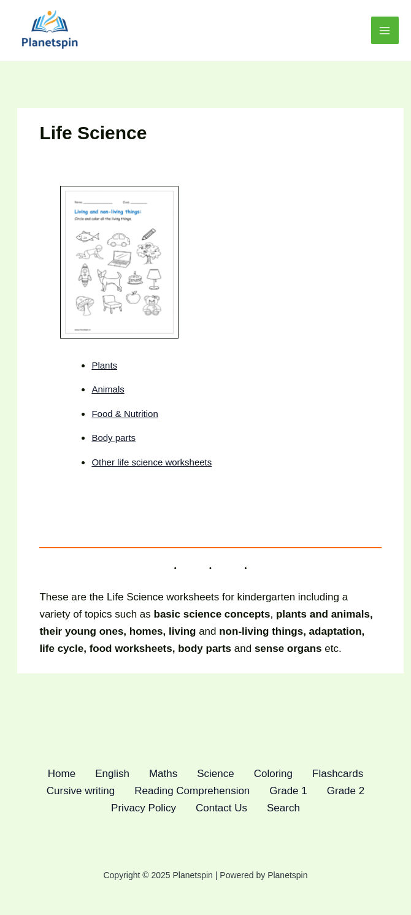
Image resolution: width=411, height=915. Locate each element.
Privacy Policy (143, 808)
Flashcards (337, 773)
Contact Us (221, 808)
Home (61, 773)
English (112, 773)
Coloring (273, 773)
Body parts (113, 437)
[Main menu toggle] (385, 31)
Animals (107, 389)
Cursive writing (81, 791)
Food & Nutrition (124, 413)
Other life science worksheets (151, 462)
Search (283, 808)
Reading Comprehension (192, 791)
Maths (163, 773)
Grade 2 (345, 791)
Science (215, 773)
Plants (104, 365)
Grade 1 (288, 791)
